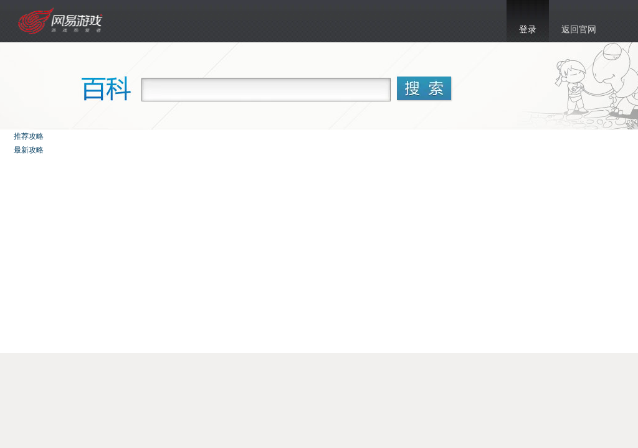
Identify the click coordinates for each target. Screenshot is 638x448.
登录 (527, 29)
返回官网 (578, 29)
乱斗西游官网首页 (62, 21)
